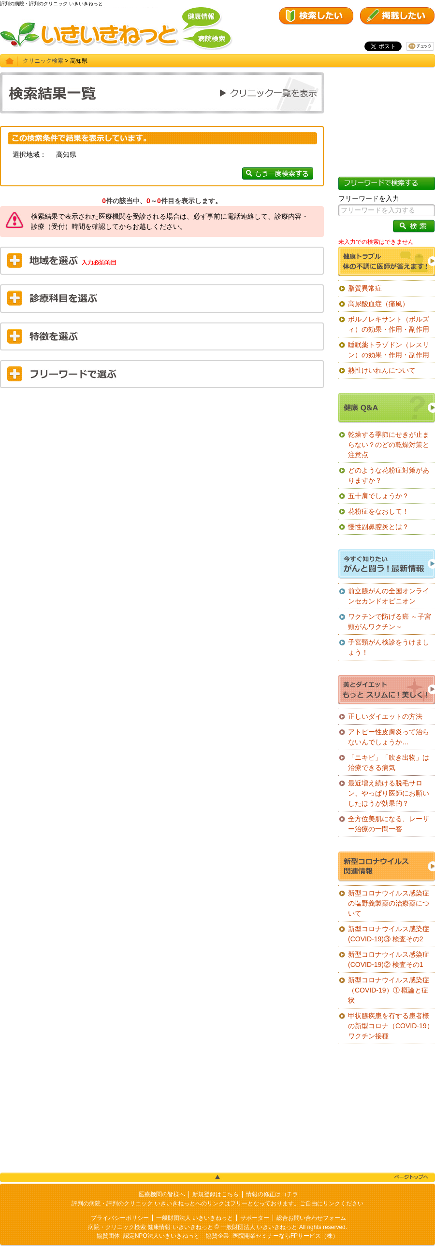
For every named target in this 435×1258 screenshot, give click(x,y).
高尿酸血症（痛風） (378, 304)
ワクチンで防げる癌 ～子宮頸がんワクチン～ (389, 621)
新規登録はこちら (215, 1194)
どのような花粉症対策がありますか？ (388, 475)
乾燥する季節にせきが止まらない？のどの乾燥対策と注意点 (388, 445)
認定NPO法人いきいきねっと (161, 1235)
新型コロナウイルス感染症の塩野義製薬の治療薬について (388, 903)
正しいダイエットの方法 (385, 716)
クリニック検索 (43, 60)
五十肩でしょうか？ (378, 496)
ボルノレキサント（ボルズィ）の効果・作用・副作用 (388, 324)
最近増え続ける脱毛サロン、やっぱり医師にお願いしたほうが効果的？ (388, 793)
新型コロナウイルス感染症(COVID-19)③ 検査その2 (388, 934)
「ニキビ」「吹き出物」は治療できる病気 (388, 762)
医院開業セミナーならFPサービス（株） (285, 1235)
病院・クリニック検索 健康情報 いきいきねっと (150, 1227)
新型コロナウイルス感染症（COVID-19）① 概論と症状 (388, 990)
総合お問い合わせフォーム (311, 1218)
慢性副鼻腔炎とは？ (378, 527)
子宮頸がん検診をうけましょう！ (388, 647)
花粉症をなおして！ (378, 511)
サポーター (254, 1218)
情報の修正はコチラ (272, 1194)
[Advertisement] (162, 465)
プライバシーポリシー (120, 1218)
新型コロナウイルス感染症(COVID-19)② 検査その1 (388, 959)
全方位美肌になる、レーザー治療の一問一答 (388, 824)
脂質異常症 (365, 288)
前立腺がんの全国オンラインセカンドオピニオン (388, 596)
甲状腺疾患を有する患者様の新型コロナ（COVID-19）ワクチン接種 (391, 1026)
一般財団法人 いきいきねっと (194, 1218)
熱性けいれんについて (382, 370)
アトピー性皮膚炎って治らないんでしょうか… (388, 737)
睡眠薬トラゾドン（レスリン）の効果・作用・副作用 (388, 350)
